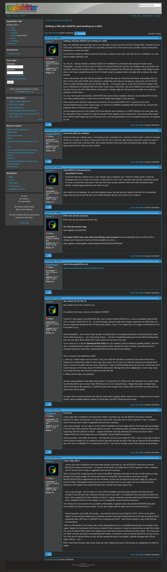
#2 (160, 130)
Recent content (14, 54)
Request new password (18, 79)
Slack (13, 38)
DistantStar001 (12, 167)
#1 (160, 38)
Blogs (11, 177)
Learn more (11, 43)
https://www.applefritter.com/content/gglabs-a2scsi (83, 268)
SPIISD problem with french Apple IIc (23, 111)
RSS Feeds (13, 183)
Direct (17, 92)
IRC (12, 27)
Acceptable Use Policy (17, 189)
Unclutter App (29, 92)
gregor (9, 138)
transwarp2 (52, 265)
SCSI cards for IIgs (16, 108)
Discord (14, 33)
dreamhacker (12, 132)
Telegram (14, 41)
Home (8, 16)
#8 (160, 458)
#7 (160, 410)
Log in (47, 33)
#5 (160, 261)
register (55, 33)
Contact (158, 16)
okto (8, 147)
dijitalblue (51, 413)
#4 (160, 213)
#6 (160, 298)
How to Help (24, 223)
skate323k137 (53, 134)
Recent (23, 16)
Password (11, 70)
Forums (15, 16)
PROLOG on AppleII (16, 104)
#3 (160, 167)
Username (11, 64)
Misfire (13, 35)
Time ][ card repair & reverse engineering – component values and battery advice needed (23, 152)
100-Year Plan (147, 16)
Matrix (13, 30)
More (40, 120)
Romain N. (11, 158)
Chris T (49, 41)
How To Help (135, 16)
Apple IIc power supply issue (20, 101)
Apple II (67, 20)
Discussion (57, 20)
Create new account (16, 75)
